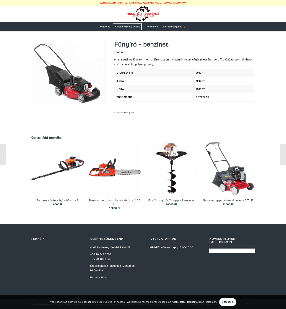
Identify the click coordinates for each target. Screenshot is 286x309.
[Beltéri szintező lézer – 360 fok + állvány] (3, 154)
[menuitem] (105, 26)
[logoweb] (143, 13)
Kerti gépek (129, 112)
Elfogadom (228, 302)
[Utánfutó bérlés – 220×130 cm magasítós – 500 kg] (283, 154)
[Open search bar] (185, 27)
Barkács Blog (98, 277)
